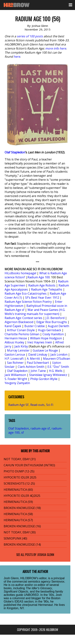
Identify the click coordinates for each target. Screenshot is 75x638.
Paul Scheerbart (38, 363)
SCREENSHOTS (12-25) (19, 483)
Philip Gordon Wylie (43, 379)
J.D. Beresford (54, 318)
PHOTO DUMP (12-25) (19, 471)
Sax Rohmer (15, 363)
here (17, 57)
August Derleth (58, 326)
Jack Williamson (15, 375)
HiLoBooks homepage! (20, 273)
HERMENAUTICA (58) (18, 514)
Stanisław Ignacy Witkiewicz (48, 375)
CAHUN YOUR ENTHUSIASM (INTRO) (29, 465)
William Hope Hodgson (46, 338)
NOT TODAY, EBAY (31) (20, 459)
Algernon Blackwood (19, 322)
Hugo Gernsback (49, 330)
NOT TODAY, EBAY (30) (20, 532)
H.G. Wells (55, 371)
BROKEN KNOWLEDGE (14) (22, 544)
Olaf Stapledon (15, 152)
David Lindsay (37, 354)
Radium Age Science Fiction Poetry (28, 302)
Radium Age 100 (39, 277)
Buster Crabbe (34, 326)
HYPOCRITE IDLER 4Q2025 (22, 496)
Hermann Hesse (16, 338)
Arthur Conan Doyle (21, 330)
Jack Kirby (21, 346)
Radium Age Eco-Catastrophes (26, 293)
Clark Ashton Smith (31, 367)
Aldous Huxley (14, 342)
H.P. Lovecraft (14, 359)
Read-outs (37, 405)
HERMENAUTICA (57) (18, 520)
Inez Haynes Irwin (39, 342)
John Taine (38, 371)
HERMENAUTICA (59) (18, 502)
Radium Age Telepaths (46, 289)
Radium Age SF (18, 405)
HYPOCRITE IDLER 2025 (20, 477)
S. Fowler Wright (16, 379)
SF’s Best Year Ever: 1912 (42, 298)
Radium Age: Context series (23, 318)
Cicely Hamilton (53, 334)
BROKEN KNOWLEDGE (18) (22, 508)
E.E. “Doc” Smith (58, 367)
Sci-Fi (49, 405)
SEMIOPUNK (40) (15, 538)
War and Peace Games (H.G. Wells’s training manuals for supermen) (35, 312)
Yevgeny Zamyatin (17, 383)
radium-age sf (40, 428)
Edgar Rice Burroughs (51, 322)
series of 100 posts (30, 36)
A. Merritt (33, 359)
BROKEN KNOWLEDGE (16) (22, 526)
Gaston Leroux (15, 354)
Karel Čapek (13, 326)
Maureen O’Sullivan (56, 359)
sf (22, 432)
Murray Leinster (18, 350)
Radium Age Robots (41, 285)
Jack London (58, 354)
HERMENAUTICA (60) (18, 490)
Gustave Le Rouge (45, 350)
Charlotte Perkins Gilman (22, 334)
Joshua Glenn (45, 554)
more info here (55, 48)
